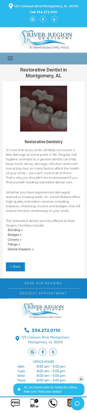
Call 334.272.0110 (43, 12)
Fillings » (14, 244)
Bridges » (15, 235)
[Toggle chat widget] (77, 403)
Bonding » (15, 230)
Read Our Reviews (44, 283)
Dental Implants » (21, 249)
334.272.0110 (45, 330)
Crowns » (14, 239)
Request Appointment (43, 293)
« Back (15, 266)
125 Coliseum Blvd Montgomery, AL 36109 (46, 6)
